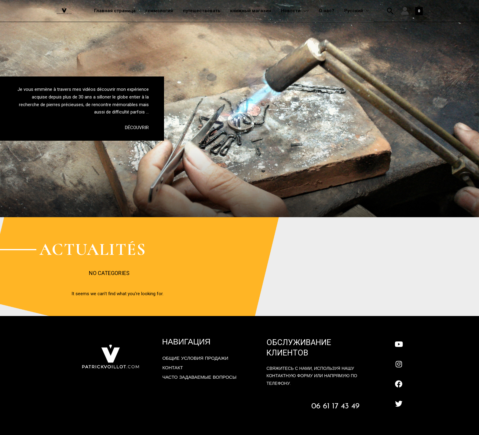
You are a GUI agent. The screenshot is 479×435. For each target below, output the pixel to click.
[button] (390, 11)
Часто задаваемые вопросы (199, 377)
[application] (305, 10)
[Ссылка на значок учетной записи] (405, 11)
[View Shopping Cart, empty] (419, 11)
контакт (172, 368)
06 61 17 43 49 (335, 406)
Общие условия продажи (195, 358)
